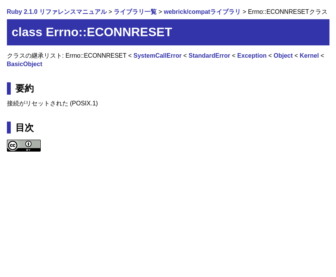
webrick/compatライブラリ (202, 11)
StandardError (209, 55)
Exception (251, 55)
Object (283, 55)
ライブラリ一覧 (135, 11)
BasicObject (24, 64)
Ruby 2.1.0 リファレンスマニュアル (57, 11)
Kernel (309, 55)
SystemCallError (157, 55)
